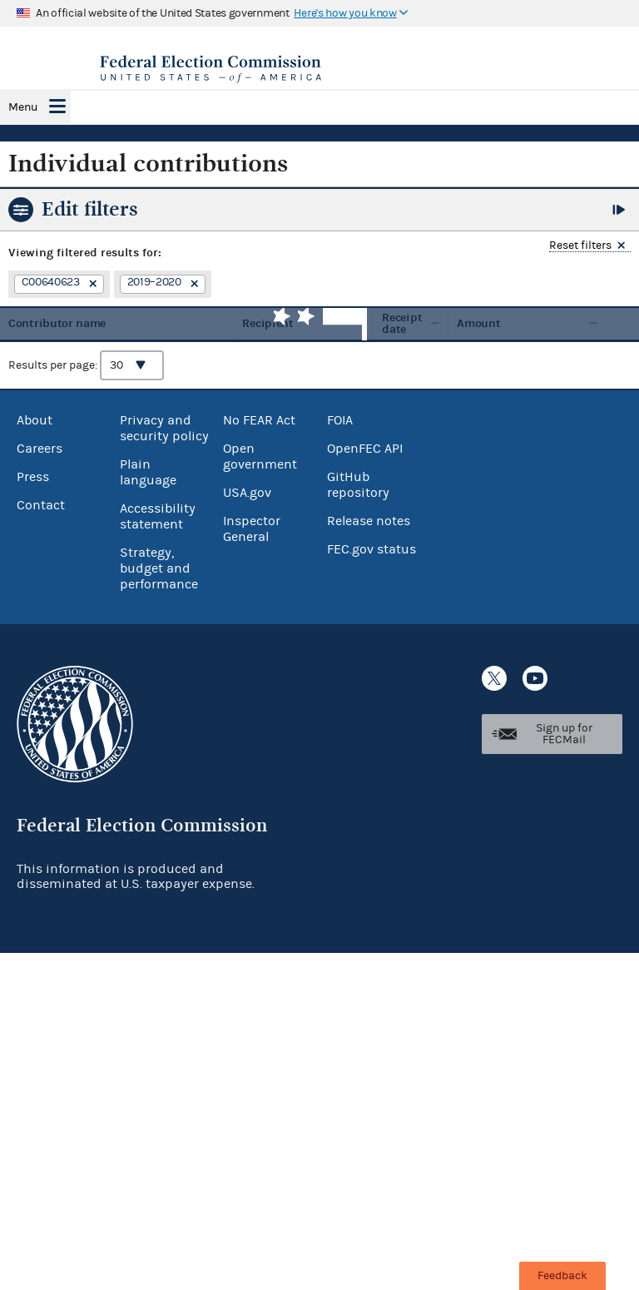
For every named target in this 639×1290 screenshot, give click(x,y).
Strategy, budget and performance (159, 568)
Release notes (368, 521)
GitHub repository (358, 484)
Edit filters (90, 209)
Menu (22, 107)
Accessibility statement (158, 516)
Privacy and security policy (164, 428)
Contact (41, 505)
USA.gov (247, 492)
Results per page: (86, 365)
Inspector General (251, 529)
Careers (39, 448)
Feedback (562, 1276)
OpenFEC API (365, 448)
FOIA (340, 420)
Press (33, 476)
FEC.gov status (371, 549)
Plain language (148, 472)
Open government (260, 456)
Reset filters (580, 246)
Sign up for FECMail (564, 734)
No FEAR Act (259, 420)
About (34, 420)
